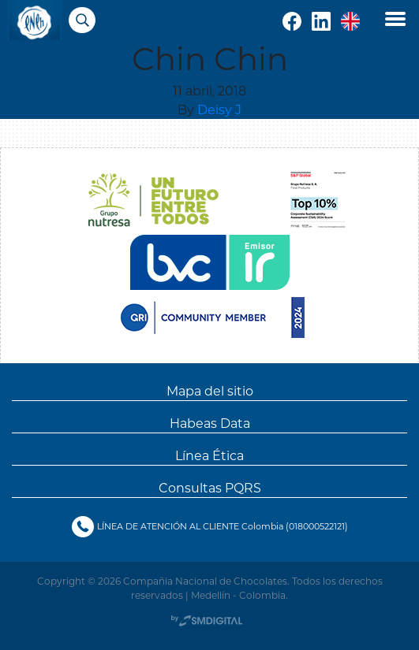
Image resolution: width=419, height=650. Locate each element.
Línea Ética (209, 455)
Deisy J (219, 109)
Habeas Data (210, 422)
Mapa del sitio (209, 390)
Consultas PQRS (210, 487)
